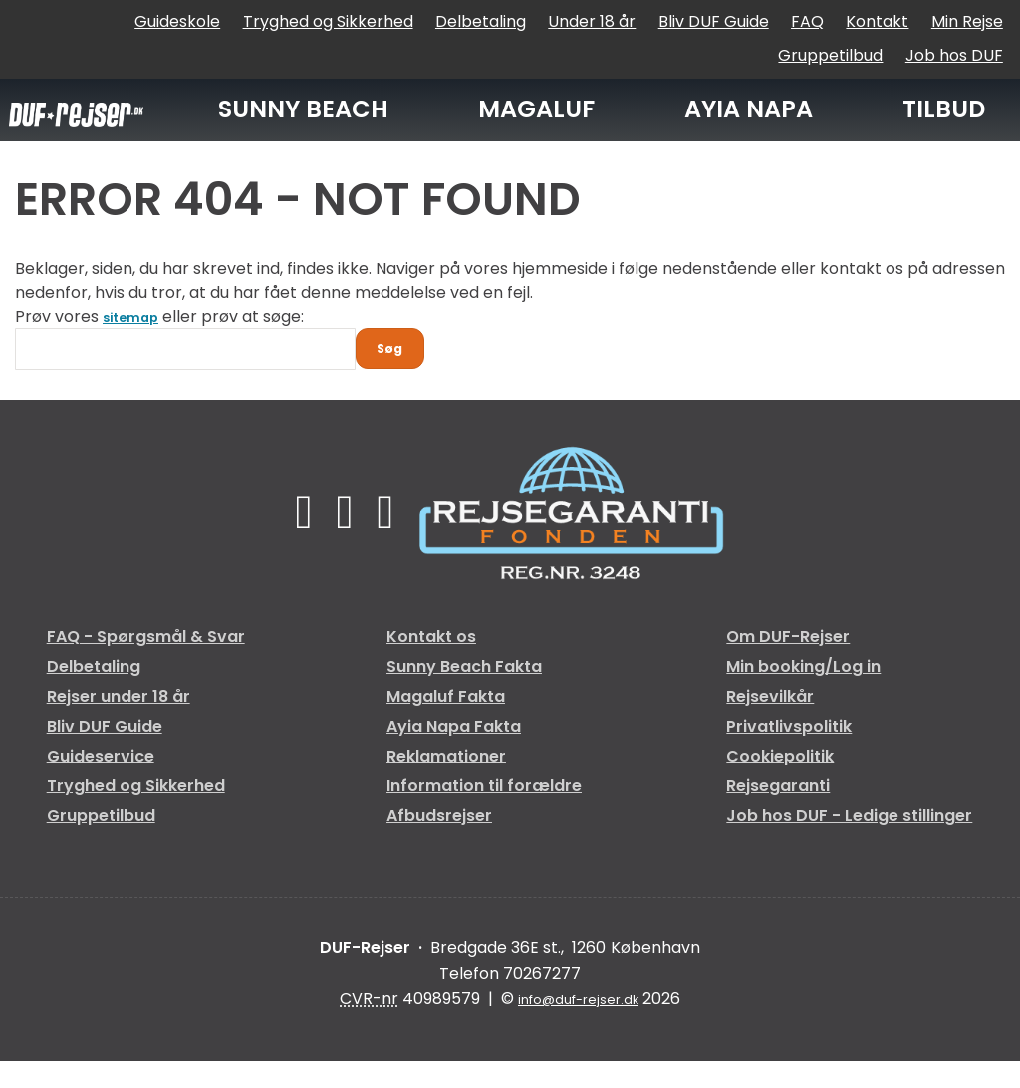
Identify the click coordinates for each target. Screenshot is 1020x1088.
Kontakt (877, 21)
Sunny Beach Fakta (464, 693)
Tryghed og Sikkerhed (328, 21)
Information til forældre (484, 812)
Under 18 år (592, 21)
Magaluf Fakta (445, 723)
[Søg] (185, 366)
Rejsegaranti (778, 812)
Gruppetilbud (830, 55)
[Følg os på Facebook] (296, 538)
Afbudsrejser (439, 842)
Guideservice (100, 782)
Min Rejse (967, 21)
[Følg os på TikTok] (345, 538)
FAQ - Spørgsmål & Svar (146, 663)
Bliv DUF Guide (713, 21)
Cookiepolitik (780, 782)
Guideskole (177, 21)
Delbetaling (480, 21)
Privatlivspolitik (789, 753)
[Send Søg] (399, 371)
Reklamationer (446, 782)
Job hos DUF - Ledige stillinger (849, 842)
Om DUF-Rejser (788, 663)
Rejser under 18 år (118, 723)
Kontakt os (431, 663)
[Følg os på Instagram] (393, 538)
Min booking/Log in (803, 693)
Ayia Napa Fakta (453, 753)
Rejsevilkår (770, 723)
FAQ (807, 21)
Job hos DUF (954, 55)
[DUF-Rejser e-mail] (578, 1026)
